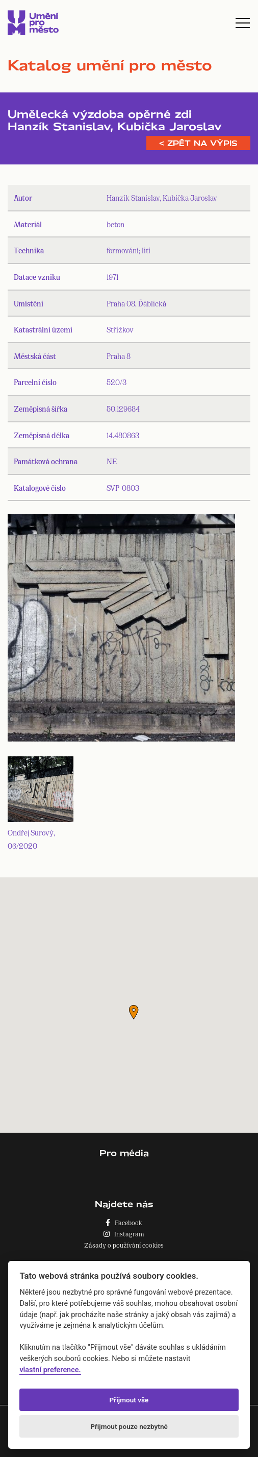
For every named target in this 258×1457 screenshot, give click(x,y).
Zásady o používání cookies (124, 1244)
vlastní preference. (50, 1370)
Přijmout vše (129, 1400)
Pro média (124, 1153)
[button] (133, 1012)
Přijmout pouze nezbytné (129, 1426)
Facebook (124, 1222)
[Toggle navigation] (242, 23)
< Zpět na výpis (198, 143)
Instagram (124, 1233)
